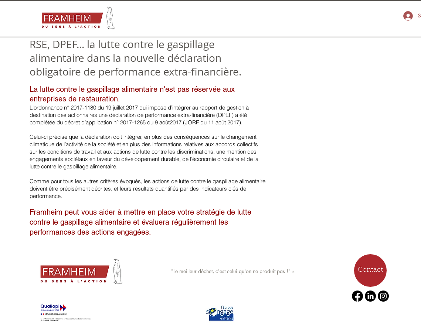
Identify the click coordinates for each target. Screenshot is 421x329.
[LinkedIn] (370, 296)
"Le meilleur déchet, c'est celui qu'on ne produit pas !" (231, 271)
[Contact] (370, 270)
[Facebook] (357, 296)
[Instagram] (383, 296)
